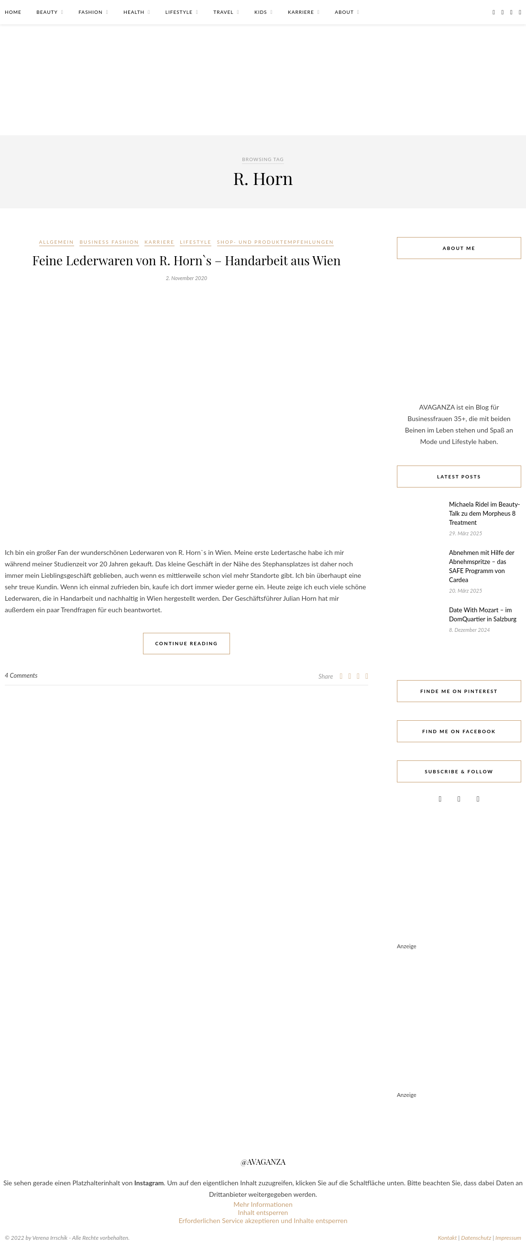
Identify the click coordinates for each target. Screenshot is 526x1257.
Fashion (90, 12)
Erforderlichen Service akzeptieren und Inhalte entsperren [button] (262, 1220)
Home (13, 12)
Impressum (508, 1237)
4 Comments (21, 675)
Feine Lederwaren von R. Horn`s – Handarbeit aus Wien (187, 260)
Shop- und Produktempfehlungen (275, 242)
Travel (223, 12)
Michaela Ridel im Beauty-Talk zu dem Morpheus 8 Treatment (484, 513)
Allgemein (56, 242)
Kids (260, 12)
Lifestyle (179, 12)
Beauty (46, 12)
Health (133, 12)
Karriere (301, 12)
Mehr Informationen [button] (263, 1204)
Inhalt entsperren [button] (263, 1212)
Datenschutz (476, 1237)
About (344, 12)
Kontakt (447, 1237)
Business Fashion (109, 242)
